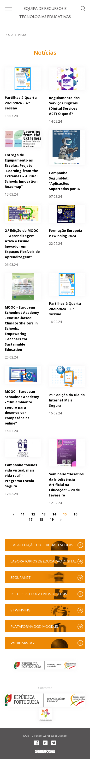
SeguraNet (21, 577)
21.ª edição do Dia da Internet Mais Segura (67, 400)
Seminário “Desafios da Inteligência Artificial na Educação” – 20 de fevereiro (66, 484)
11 (22, 514)
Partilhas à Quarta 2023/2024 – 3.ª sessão (65, 308)
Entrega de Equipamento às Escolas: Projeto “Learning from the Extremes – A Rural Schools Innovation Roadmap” (21, 171)
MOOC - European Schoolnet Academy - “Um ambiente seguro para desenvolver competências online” (22, 407)
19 (52, 519)
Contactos (45, 688)
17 (30, 519)
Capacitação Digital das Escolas (42, 545)
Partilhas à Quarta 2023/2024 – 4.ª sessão (21, 102)
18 (41, 519)
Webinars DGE (23, 643)
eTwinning (20, 610)
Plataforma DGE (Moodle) (34, 626)
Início (9, 34)
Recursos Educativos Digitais (39, 594)
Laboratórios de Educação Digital (44, 561)
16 (75, 514)
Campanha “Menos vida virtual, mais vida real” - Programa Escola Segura (21, 475)
